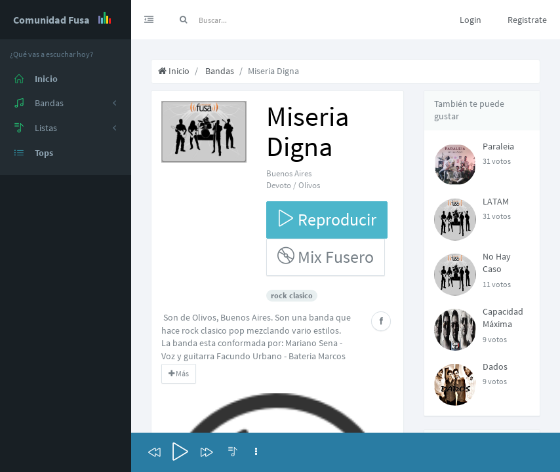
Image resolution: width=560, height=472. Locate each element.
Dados (495, 366)
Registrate (527, 20)
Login (470, 20)
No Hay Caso (497, 262)
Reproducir (326, 219)
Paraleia (498, 146)
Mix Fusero (325, 256)
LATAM (496, 201)
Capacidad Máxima (503, 317)
